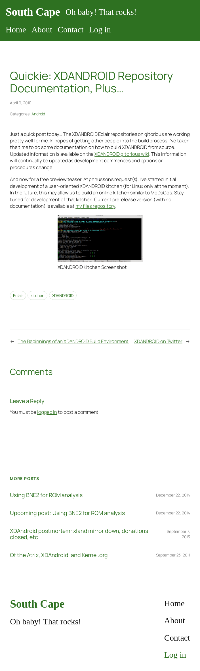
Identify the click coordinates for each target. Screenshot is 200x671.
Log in (100, 29)
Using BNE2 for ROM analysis (46, 495)
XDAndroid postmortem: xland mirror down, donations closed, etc (79, 534)
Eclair (18, 295)
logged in (47, 412)
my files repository (95, 206)
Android (38, 114)
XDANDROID (62, 295)
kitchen (37, 295)
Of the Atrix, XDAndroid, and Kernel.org (59, 555)
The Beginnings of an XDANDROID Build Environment (73, 341)
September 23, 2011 (173, 555)
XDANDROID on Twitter (158, 341)
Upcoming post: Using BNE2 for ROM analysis (67, 513)
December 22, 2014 (173, 495)
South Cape (33, 12)
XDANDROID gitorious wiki (121, 154)
